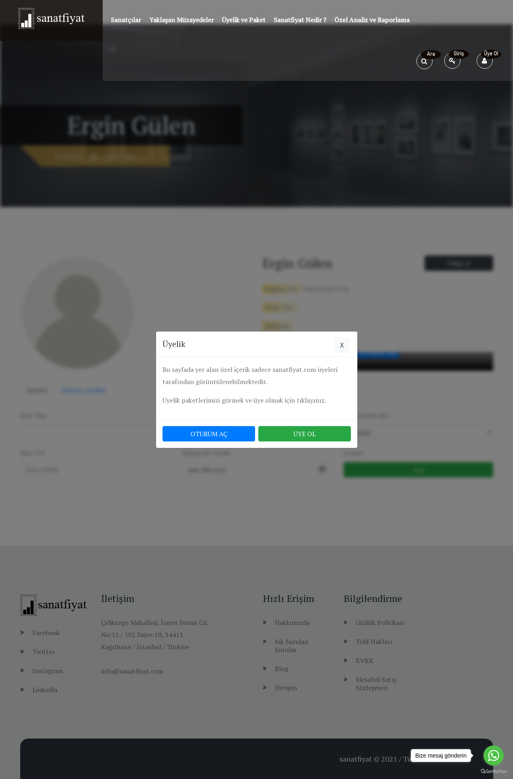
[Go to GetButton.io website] (494, 770)
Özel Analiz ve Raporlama (372, 19)
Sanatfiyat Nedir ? (300, 19)
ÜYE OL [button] (304, 433)
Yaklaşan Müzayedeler (181, 19)
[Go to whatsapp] (493, 755)
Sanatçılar (126, 19)
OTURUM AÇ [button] (208, 433)
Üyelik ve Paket (244, 19)
